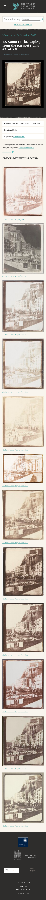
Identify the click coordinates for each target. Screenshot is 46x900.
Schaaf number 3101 (26, 148)
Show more (6, 152)
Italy (15, 137)
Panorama (21, 137)
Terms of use (23, 890)
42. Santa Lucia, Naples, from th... (15, 335)
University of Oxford (23, 842)
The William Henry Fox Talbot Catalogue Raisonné (23, 6)
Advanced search (23, 25)
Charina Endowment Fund (32, 870)
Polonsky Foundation (11, 870)
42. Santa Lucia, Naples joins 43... (15, 219)
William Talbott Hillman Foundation (32, 856)
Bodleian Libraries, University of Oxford (17, 855)
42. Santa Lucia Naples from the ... (15, 276)
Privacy (23, 886)
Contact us (23, 893)
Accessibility (23, 882)
